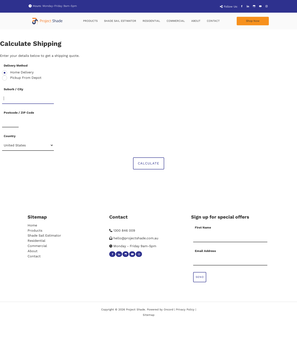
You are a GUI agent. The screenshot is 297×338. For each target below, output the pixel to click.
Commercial (176, 20)
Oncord (168, 309)
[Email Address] (230, 260)
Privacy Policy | (186, 309)
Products (90, 20)
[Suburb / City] (28, 99)
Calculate (148, 163)
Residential (151, 20)
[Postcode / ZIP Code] (10, 122)
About (195, 20)
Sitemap (37, 217)
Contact (213, 20)
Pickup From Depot (25, 78)
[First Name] (230, 237)
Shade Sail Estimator (120, 20)
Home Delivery (21, 72)
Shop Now (243, 19)
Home (32, 225)
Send (200, 276)
